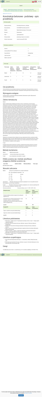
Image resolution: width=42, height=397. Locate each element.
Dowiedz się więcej (28, 393)
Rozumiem (21, 395)
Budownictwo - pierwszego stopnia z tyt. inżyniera (14, 10)
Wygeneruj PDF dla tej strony (7, 13)
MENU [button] (39, 1)
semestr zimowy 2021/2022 (29, 9)
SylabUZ (8, 1)
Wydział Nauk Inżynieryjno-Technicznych (15, 9)
